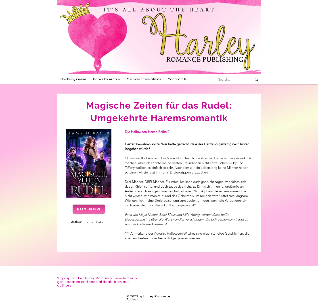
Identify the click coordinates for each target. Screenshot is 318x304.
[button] (73, 79)
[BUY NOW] (89, 209)
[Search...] (224, 79)
